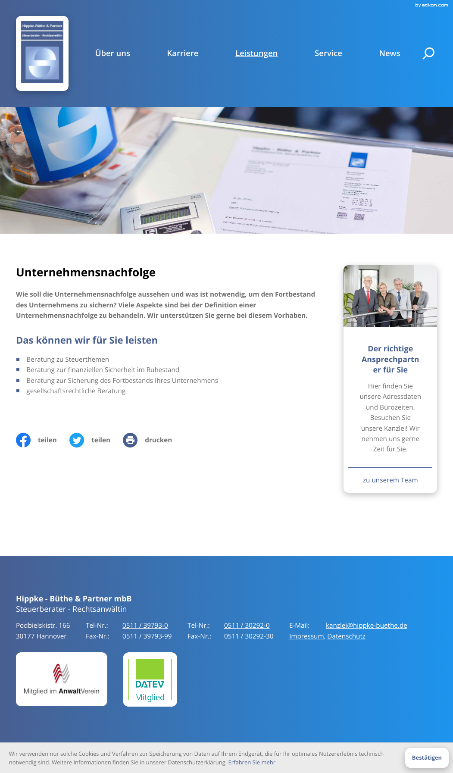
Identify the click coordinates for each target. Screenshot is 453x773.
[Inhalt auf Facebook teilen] (42, 440)
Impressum (306, 636)
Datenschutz (346, 636)
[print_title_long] (153, 440)
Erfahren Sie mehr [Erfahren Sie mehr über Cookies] (251, 762)
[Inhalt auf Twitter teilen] (96, 440)
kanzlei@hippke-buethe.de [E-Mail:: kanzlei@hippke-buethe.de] (366, 625)
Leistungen (256, 53)
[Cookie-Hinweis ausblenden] (426, 758)
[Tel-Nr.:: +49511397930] (145, 625)
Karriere (183, 53)
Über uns (112, 53)
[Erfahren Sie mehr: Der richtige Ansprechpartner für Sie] (390, 480)
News (389, 53)
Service (328, 53)
